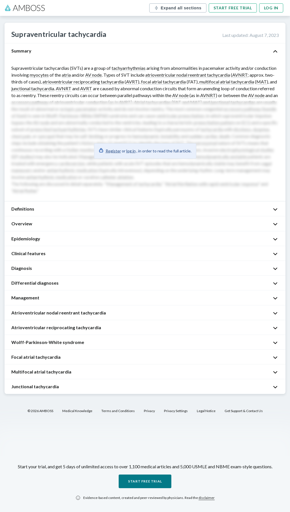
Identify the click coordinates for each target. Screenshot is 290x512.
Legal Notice (206, 411)
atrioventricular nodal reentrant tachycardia (187, 74)
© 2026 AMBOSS (40, 411)
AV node (93, 74)
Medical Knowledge (77, 411)
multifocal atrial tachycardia (226, 81)
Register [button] (113, 150)
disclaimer (207, 498)
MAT (261, 81)
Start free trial (233, 7)
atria (66, 74)
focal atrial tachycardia (163, 81)
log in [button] (131, 150)
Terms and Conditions (118, 411)
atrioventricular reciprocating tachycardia (83, 81)
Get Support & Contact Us (244, 411)
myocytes (39, 74)
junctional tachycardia (32, 88)
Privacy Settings (176, 411)
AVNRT (240, 74)
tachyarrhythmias (129, 68)
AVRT (132, 81)
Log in (271, 7)
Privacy (149, 411)
